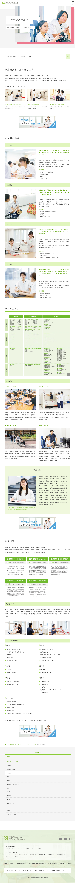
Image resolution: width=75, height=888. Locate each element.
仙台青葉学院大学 (11, 846)
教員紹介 (9, 813)
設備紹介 (9, 794)
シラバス (9, 809)
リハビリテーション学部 (11, 764)
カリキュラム (10, 783)
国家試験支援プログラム (12, 787)
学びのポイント (10, 779)
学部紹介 (37, 756)
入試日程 (9, 798)
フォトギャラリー (11, 816)
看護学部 (7, 760)
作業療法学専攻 (10, 776)
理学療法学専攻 (10, 772)
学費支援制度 (10, 805)
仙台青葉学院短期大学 (12, 852)
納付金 (8, 801)
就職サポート (10, 790)
